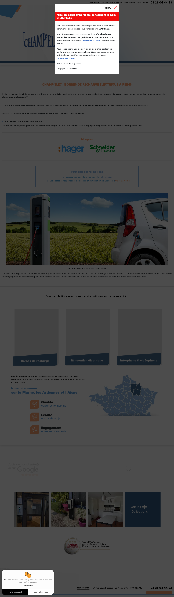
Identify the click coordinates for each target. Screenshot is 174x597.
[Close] (111, 8)
